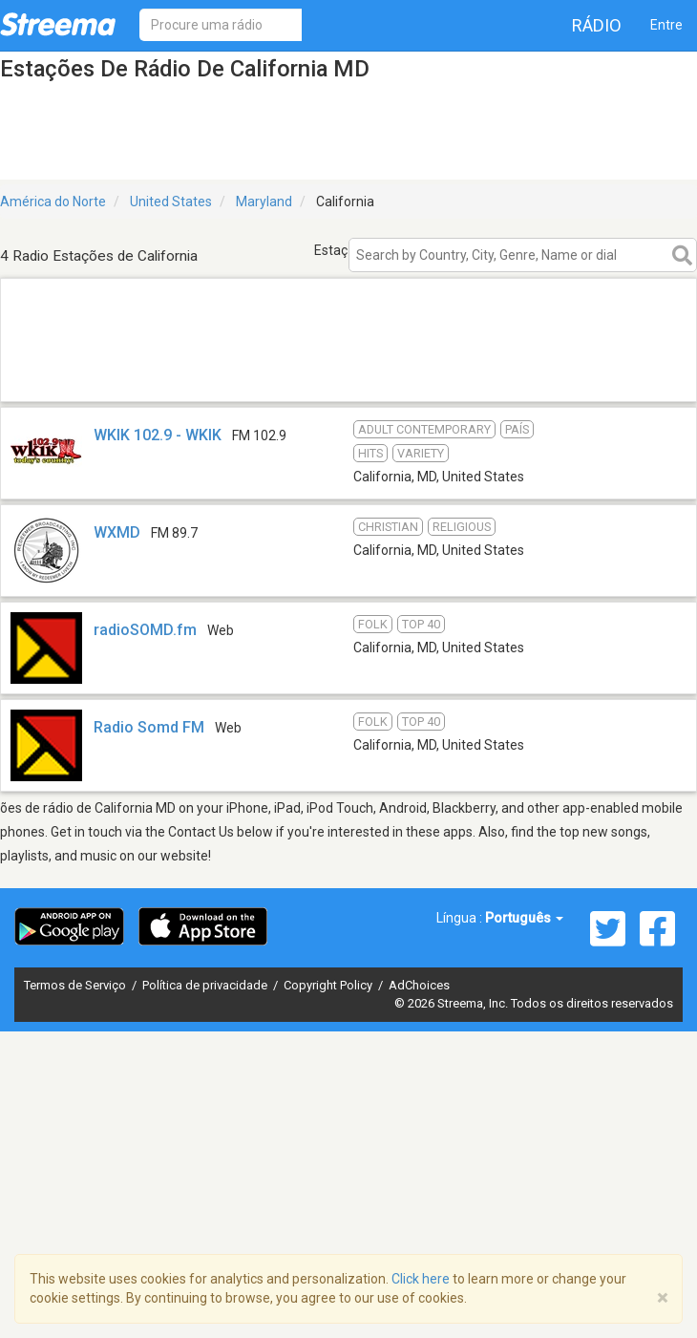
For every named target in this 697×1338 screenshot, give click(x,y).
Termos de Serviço (76, 985)
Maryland (264, 201)
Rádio (597, 25)
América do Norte (53, 201)
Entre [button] (666, 24)
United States (171, 201)
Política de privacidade (206, 985)
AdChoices (419, 985)
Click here (420, 1278)
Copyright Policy (329, 985)
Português (524, 917)
